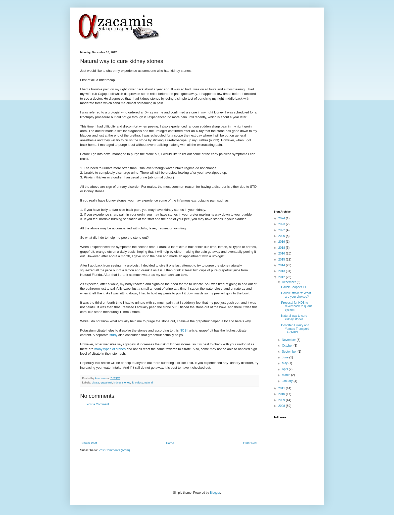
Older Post (250, 443)
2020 (282, 236)
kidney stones (122, 382)
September (290, 351)
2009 (282, 400)
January (287, 381)
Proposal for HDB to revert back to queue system (296, 306)
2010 (282, 394)
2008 (282, 406)
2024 (282, 218)
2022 (282, 230)
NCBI (184, 330)
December (289, 282)
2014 (282, 265)
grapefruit (106, 382)
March (286, 375)
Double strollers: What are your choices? (296, 294)
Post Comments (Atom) (114, 450)
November (289, 340)
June (285, 357)
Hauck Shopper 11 (293, 287)
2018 (282, 247)
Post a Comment (97, 404)
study (114, 335)
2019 (282, 241)
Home (170, 443)
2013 (282, 271)
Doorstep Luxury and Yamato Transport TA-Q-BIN (295, 329)
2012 (282, 277)
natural (148, 382)
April (285, 369)
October (287, 345)
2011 (282, 388)
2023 (282, 224)
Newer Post (89, 443)
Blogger (215, 492)
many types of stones (110, 349)
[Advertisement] (171, 424)
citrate (95, 382)
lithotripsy (137, 382)
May (285, 363)
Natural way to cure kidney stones (294, 317)
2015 (282, 259)
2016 (282, 253)
